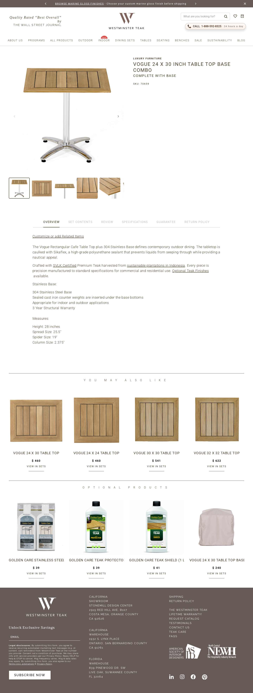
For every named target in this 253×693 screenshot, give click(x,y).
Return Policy (181, 601)
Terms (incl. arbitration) (21, 664)
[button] (45, 3)
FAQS (173, 636)
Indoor (104, 40)
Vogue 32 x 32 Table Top (217, 453)
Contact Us (179, 627)
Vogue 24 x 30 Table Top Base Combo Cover (216, 560)
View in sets (36, 466)
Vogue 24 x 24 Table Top (96, 453)
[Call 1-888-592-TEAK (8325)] (215, 26)
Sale (198, 40)
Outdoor (85, 40)
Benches (182, 40)
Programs (36, 40)
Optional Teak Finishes (190, 271)
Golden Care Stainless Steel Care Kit (36, 560)
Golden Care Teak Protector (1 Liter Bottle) (96, 560)
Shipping (176, 596)
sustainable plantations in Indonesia (156, 265)
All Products (61, 40)
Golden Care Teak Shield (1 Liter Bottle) (156, 560)
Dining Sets (125, 40)
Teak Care (178, 631)
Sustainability (219, 40)
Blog (241, 40)
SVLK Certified (64, 265)
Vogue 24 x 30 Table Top (36, 453)
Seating (163, 40)
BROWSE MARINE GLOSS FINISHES (79, 3)
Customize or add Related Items (58, 236)
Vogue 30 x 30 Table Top (157, 453)
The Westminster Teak (188, 610)
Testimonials (180, 623)
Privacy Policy (44, 664)
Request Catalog (184, 618)
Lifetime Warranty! (185, 614)
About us (15, 40)
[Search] (225, 16)
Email (15, 636)
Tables (145, 40)
